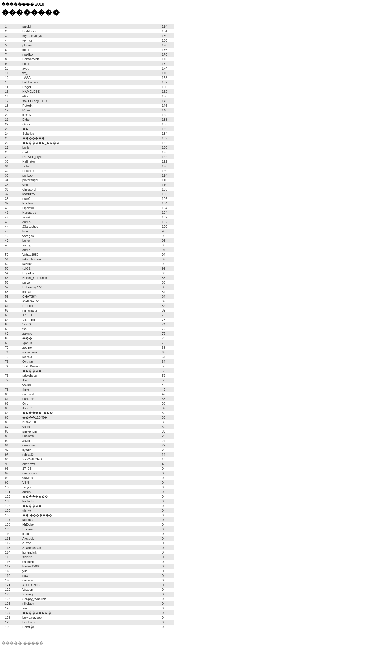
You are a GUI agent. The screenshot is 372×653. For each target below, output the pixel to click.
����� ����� (22, 643)
